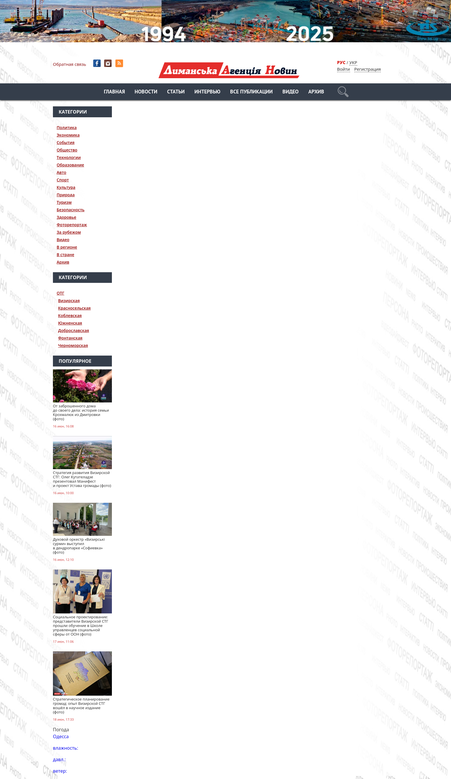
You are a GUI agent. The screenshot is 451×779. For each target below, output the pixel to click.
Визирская (69, 300)
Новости (146, 92)
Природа (66, 194)
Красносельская (74, 308)
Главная (114, 92)
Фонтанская (70, 338)
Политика (67, 127)
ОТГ (60, 293)
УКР (353, 62)
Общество (67, 150)
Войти (343, 69)
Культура (66, 187)
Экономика (68, 135)
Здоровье (66, 217)
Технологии (69, 157)
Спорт (63, 180)
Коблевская (70, 315)
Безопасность (71, 209)
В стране (65, 254)
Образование (70, 165)
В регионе (67, 247)
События (65, 142)
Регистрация (367, 69)
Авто (61, 172)
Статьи (176, 92)
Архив (316, 92)
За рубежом (69, 232)
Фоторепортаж (72, 224)
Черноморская (73, 345)
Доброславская (73, 330)
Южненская (70, 323)
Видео (290, 92)
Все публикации (251, 92)
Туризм (64, 202)
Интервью (207, 92)
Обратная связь (69, 64)
